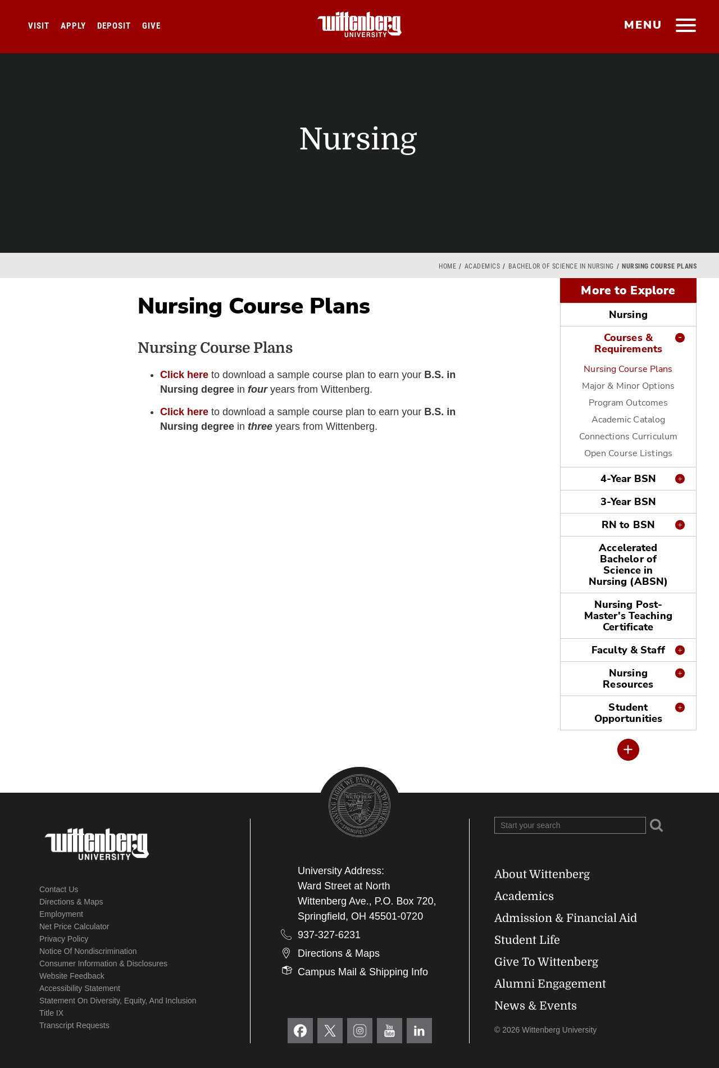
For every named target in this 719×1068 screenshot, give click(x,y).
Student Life (527, 940)
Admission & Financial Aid (565, 918)
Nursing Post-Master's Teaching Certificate (628, 616)
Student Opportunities (628, 713)
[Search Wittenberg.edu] (570, 825)
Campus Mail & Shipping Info (363, 972)
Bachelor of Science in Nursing (561, 266)
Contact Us (58, 889)
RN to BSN (628, 524)
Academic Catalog (628, 419)
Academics (482, 266)
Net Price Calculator (74, 926)
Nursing (628, 314)
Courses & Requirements (628, 343)
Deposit (114, 26)
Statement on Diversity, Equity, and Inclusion (118, 1000)
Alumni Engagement (550, 984)
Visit (38, 26)
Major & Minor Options (628, 386)
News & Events (535, 1005)
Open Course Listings (628, 453)
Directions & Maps (71, 901)
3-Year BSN (628, 501)
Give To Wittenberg (546, 962)
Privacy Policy (63, 938)
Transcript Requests (74, 1025)
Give (151, 26)
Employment (61, 914)
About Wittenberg (542, 874)
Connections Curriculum (628, 436)
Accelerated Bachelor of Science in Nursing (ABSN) (628, 564)
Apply (73, 26)
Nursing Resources (628, 678)
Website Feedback (71, 975)
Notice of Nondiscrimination (88, 951)
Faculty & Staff (628, 650)
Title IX (51, 1012)
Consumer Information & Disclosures (103, 963)
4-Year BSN (628, 478)
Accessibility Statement (79, 988)
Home (447, 266)
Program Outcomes (628, 403)
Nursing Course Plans (628, 369)
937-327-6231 (329, 934)
